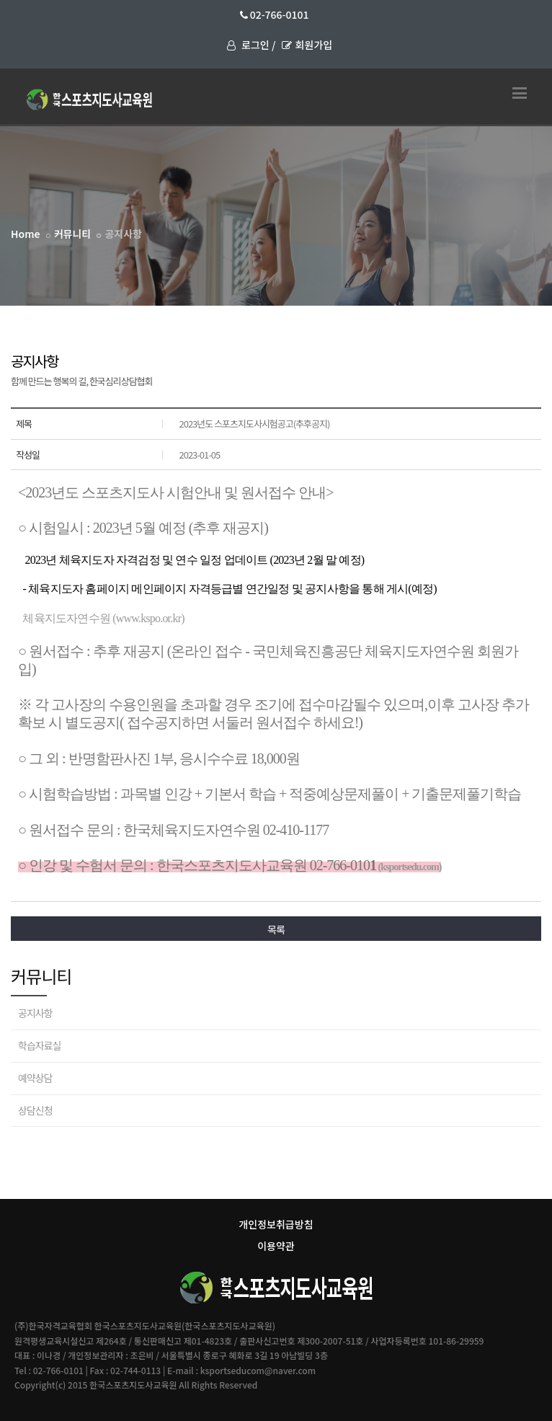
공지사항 (35, 1013)
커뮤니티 (73, 233)
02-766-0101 (274, 14)
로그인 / (251, 44)
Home (25, 233)
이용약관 (276, 1246)
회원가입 (307, 44)
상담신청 (35, 1110)
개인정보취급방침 (276, 1224)
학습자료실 (39, 1045)
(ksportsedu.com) (408, 867)
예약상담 (35, 1078)
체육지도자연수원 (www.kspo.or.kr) (103, 618)
